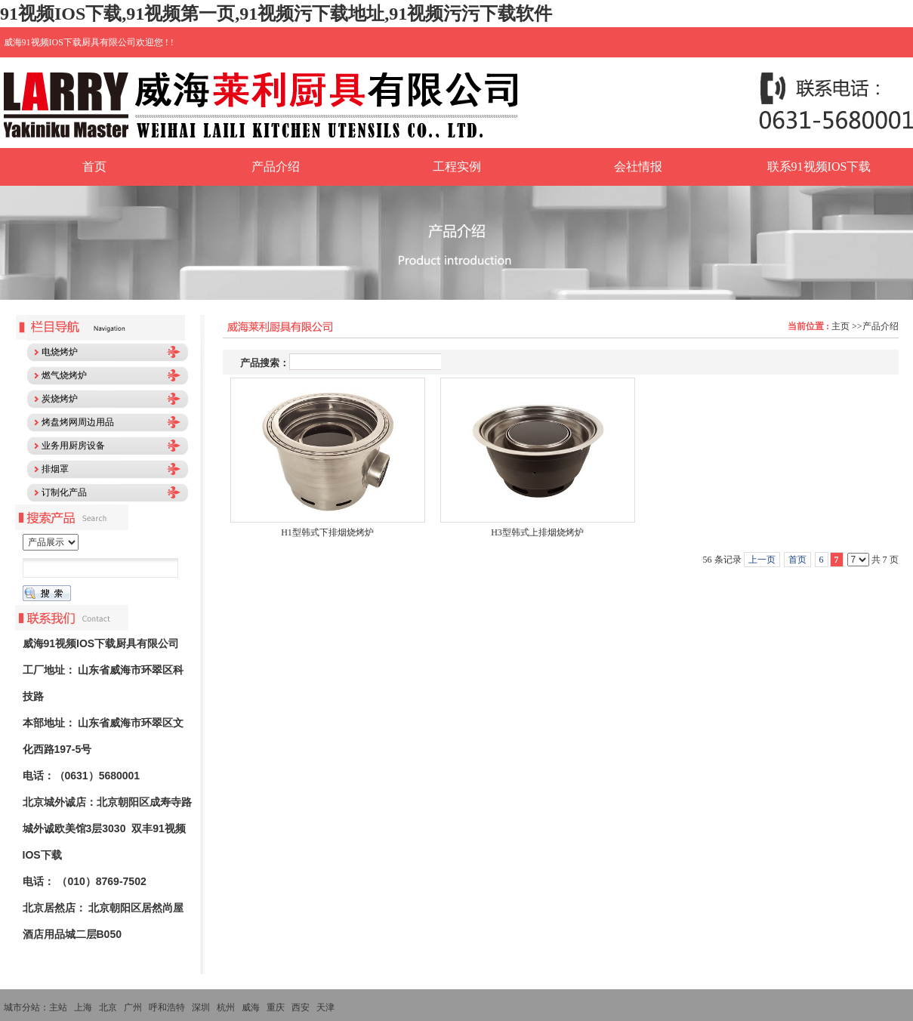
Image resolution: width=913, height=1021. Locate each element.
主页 (840, 326)
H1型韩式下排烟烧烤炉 (327, 532)
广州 (133, 1007)
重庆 (276, 1007)
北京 (108, 1007)
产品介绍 (880, 326)
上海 (83, 1007)
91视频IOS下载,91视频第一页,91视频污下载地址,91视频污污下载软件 (276, 13)
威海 (251, 1007)
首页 (797, 559)
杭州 (226, 1007)
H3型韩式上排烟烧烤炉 (537, 532)
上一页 (762, 559)
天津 (325, 1007)
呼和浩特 (167, 1007)
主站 (58, 1007)
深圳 (201, 1007)
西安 (300, 1007)
